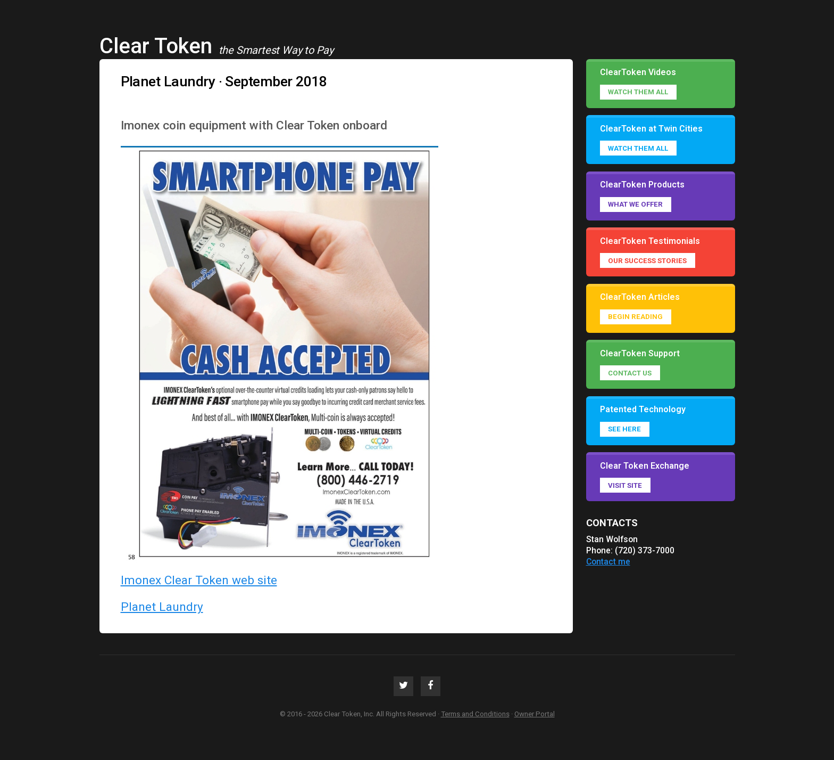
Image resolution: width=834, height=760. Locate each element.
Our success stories (647, 261)
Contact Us (630, 373)
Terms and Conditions (475, 714)
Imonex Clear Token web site (199, 580)
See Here (624, 429)
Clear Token (155, 46)
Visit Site (625, 485)
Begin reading (635, 317)
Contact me (608, 562)
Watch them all (638, 92)
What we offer (635, 204)
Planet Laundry (162, 607)
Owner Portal (534, 714)
